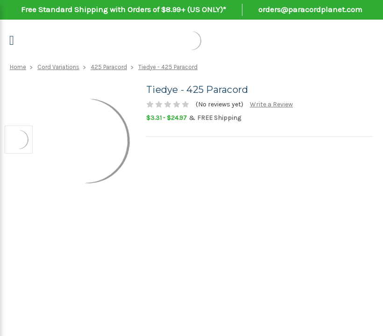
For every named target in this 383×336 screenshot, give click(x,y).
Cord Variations (58, 66)
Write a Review (271, 104)
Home (18, 66)
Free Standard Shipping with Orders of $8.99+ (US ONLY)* (123, 9)
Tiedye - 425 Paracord (168, 66)
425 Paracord (109, 66)
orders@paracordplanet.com (310, 9)
